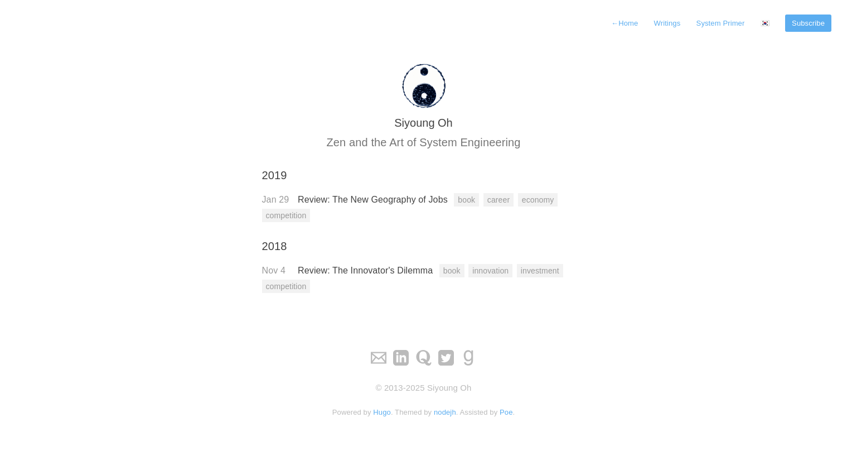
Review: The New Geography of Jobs (374, 199)
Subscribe (808, 23)
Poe (506, 412)
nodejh (445, 412)
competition (286, 215)
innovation (490, 270)
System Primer (720, 23)
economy (538, 199)
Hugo (382, 412)
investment (540, 270)
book (466, 199)
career (498, 199)
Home (624, 23)
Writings (667, 23)
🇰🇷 (765, 23)
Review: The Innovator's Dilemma (366, 270)
